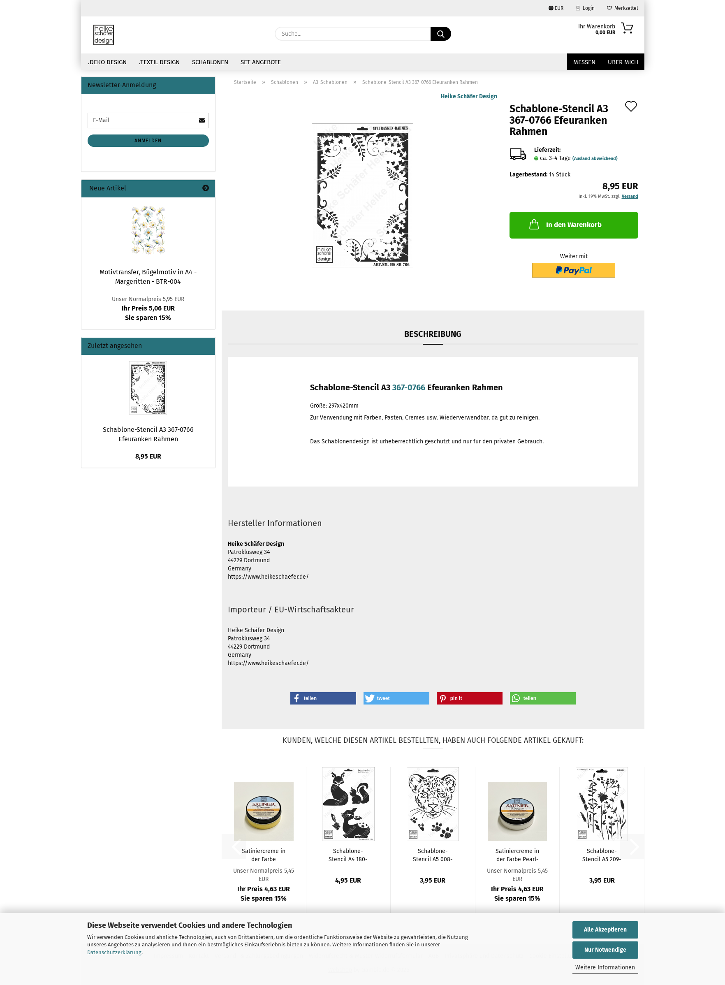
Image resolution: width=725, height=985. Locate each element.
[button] (323, 698)
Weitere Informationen (605, 967)
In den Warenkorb (565, 224)
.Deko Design (107, 62)
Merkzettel (622, 8)
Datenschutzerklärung (114, 952)
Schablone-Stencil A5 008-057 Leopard (433, 855)
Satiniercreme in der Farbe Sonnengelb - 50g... (263, 855)
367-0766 (408, 387)
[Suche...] (441, 34)
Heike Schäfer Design (469, 96)
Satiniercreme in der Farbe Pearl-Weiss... (517, 855)
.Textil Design (159, 62)
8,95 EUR (148, 456)
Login (585, 8)
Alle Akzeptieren (605, 929)
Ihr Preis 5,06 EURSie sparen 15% (148, 309)
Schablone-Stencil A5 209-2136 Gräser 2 (601, 855)
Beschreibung (432, 334)
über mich (623, 62)
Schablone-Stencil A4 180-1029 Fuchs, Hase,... (348, 855)
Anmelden (148, 141)
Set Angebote (261, 62)
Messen (584, 62)
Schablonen (210, 62)
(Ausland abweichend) (595, 158)
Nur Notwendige (605, 949)
